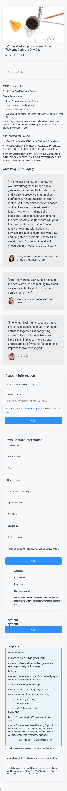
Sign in (33, 384)
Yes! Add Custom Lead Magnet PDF (33, 740)
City (9, 468)
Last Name (13, 526)
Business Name (15, 537)
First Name (13, 514)
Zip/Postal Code (15, 503)
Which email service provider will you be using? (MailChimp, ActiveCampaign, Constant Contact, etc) (33, 549)
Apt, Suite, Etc (14, 456)
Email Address (14, 394)
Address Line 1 (15, 445)
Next (33, 420)
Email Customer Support (28, 408)
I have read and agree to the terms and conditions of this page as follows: (31, 748)
